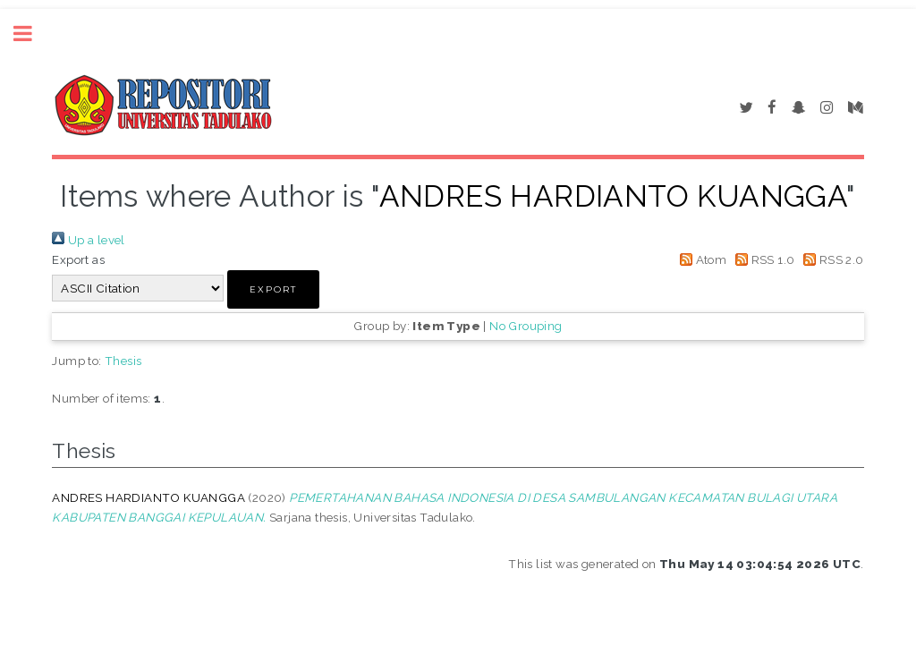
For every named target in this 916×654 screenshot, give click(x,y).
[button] (273, 289)
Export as (78, 259)
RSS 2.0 (831, 259)
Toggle (32, 33)
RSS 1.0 (762, 259)
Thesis (123, 360)
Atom (700, 259)
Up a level (88, 240)
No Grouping (525, 326)
